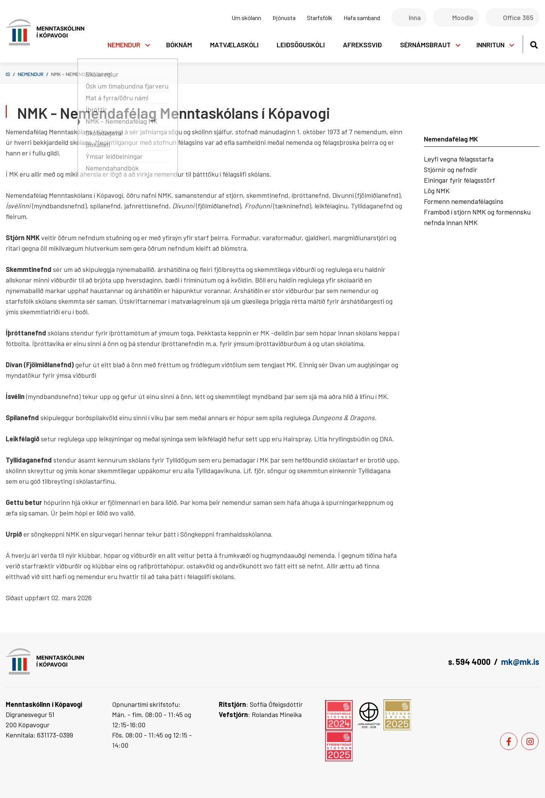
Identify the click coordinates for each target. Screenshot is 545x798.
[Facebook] (508, 741)
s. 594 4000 (469, 661)
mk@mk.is (520, 661)
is (8, 74)
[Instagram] (530, 741)
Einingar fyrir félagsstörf (459, 180)
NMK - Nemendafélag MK (81, 74)
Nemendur (31, 74)
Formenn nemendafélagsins (463, 201)
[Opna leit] (534, 44)
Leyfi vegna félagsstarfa (459, 159)
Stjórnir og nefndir (450, 169)
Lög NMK (437, 190)
